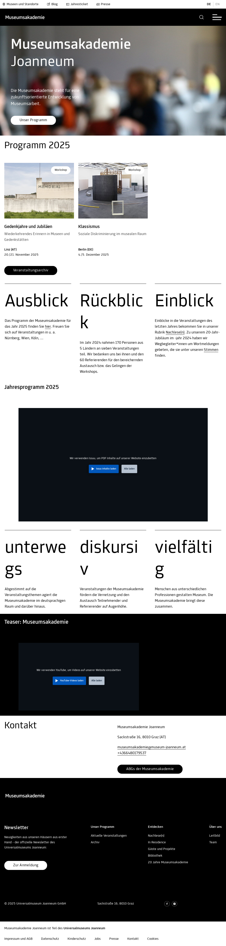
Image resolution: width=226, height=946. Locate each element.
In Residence (157, 842)
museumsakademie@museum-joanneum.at (151, 747)
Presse (103, 4)
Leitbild (214, 835)
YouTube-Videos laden (71, 680)
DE (209, 4)
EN (217, 4)
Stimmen (211, 350)
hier (48, 327)
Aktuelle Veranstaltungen (109, 835)
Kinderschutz (77, 939)
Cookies (152, 939)
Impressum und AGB (18, 939)
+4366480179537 (131, 753)
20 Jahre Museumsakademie (168, 862)
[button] (201, 17)
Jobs (97, 939)
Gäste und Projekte (161, 849)
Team (213, 842)
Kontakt (133, 939)
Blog (52, 4)
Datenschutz (50, 939)
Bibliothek (155, 855)
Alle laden (129, 469)
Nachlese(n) (175, 332)
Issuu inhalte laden (106, 469)
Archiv (95, 842)
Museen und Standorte (20, 4)
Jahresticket (77, 4)
